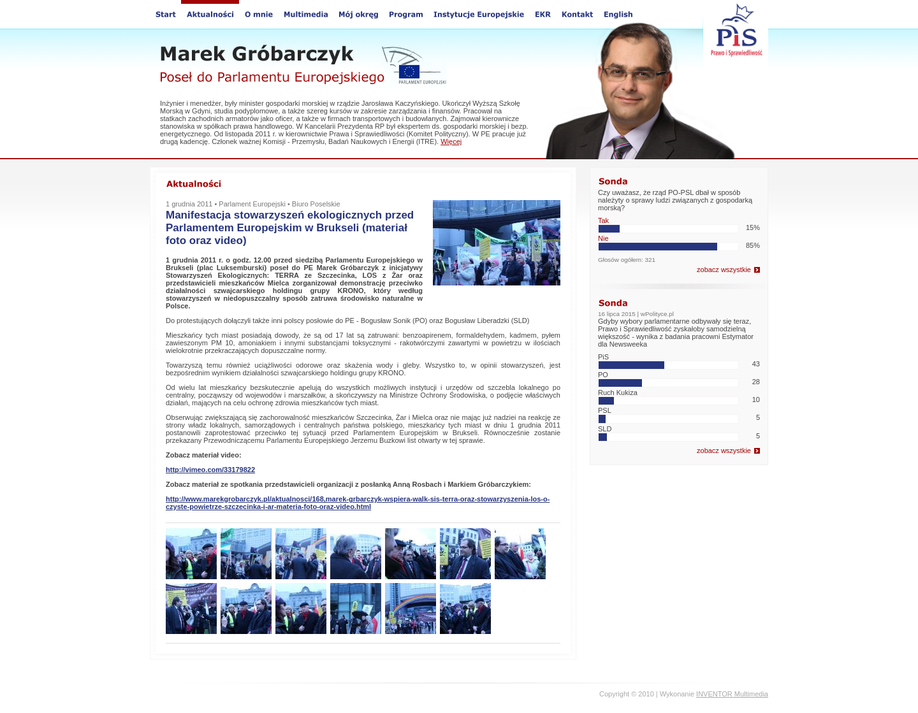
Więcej (451, 141)
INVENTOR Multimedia (732, 694)
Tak (603, 220)
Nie (603, 238)
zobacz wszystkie (724, 269)
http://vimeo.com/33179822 (210, 469)
